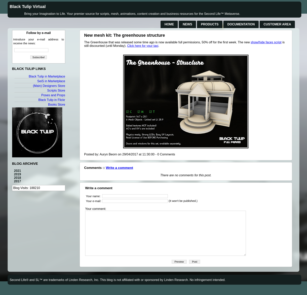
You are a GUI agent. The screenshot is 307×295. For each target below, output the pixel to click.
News (187, 24)
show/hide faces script (266, 42)
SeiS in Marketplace (51, 81)
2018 (17, 177)
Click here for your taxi (142, 45)
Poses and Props (53, 95)
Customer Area (277, 24)
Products (210, 24)
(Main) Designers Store (49, 85)
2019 (17, 174)
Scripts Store (56, 90)
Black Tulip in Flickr (51, 100)
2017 (17, 181)
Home (169, 24)
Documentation (241, 24)
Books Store (56, 104)
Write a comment (119, 168)
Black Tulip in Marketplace (47, 76)
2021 (17, 170)
